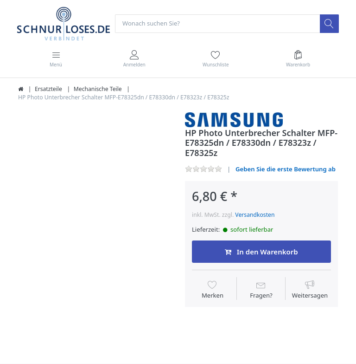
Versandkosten (254, 215)
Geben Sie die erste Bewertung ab (285, 169)
